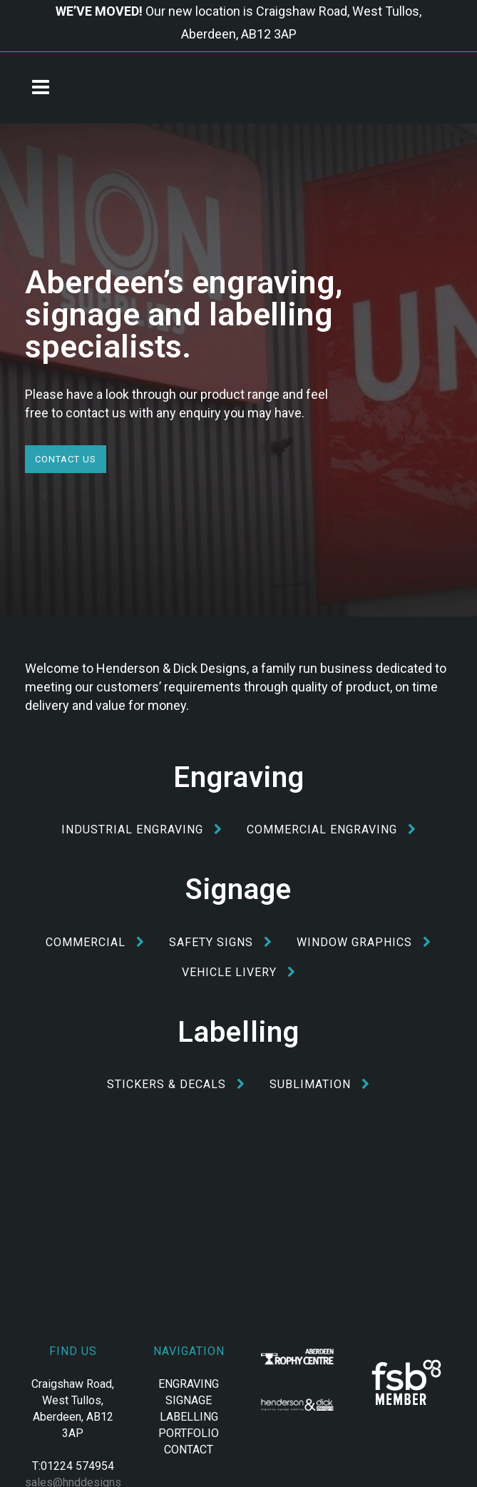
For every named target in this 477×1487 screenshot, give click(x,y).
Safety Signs (220, 942)
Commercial (95, 942)
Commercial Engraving (331, 829)
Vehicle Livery (239, 972)
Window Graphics (364, 942)
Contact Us (65, 459)
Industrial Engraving (141, 829)
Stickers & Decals (176, 1084)
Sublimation (320, 1084)
